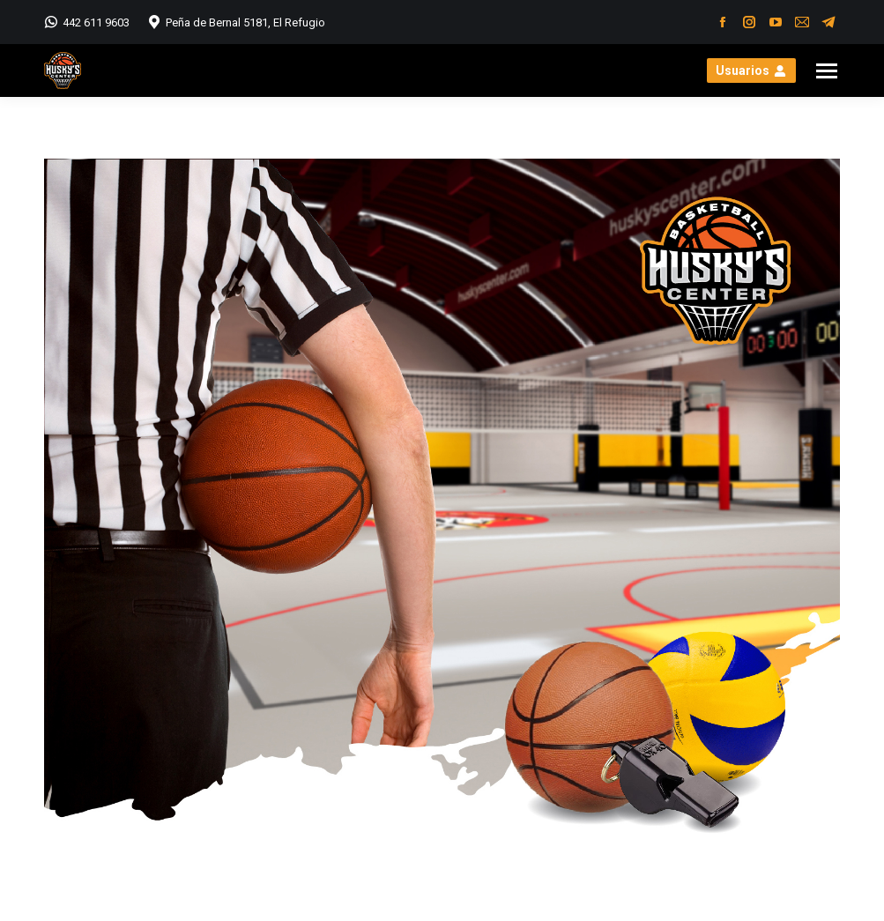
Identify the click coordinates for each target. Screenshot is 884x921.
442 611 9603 (87, 22)
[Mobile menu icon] (826, 71)
